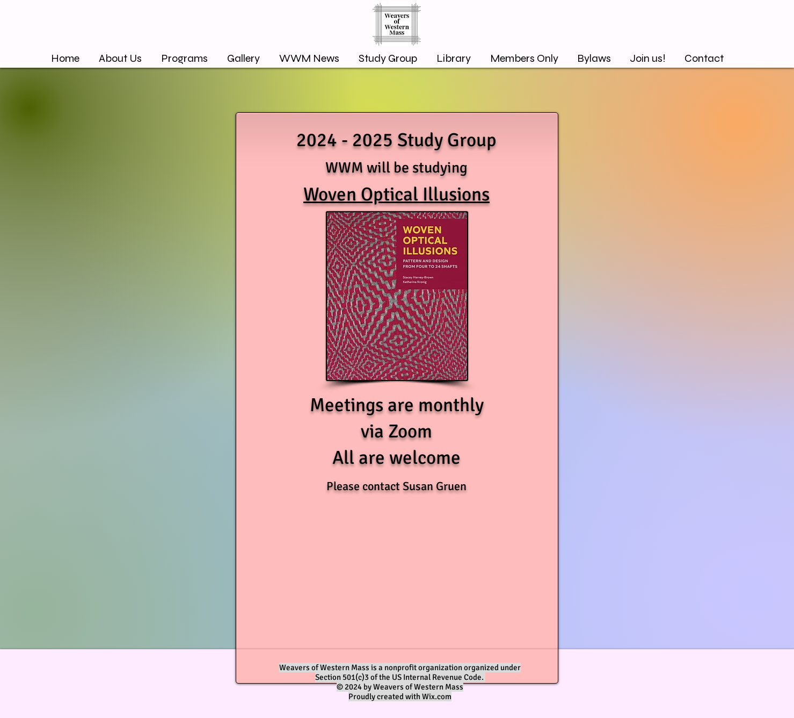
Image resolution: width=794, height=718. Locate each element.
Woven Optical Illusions (396, 194)
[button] (243, 58)
